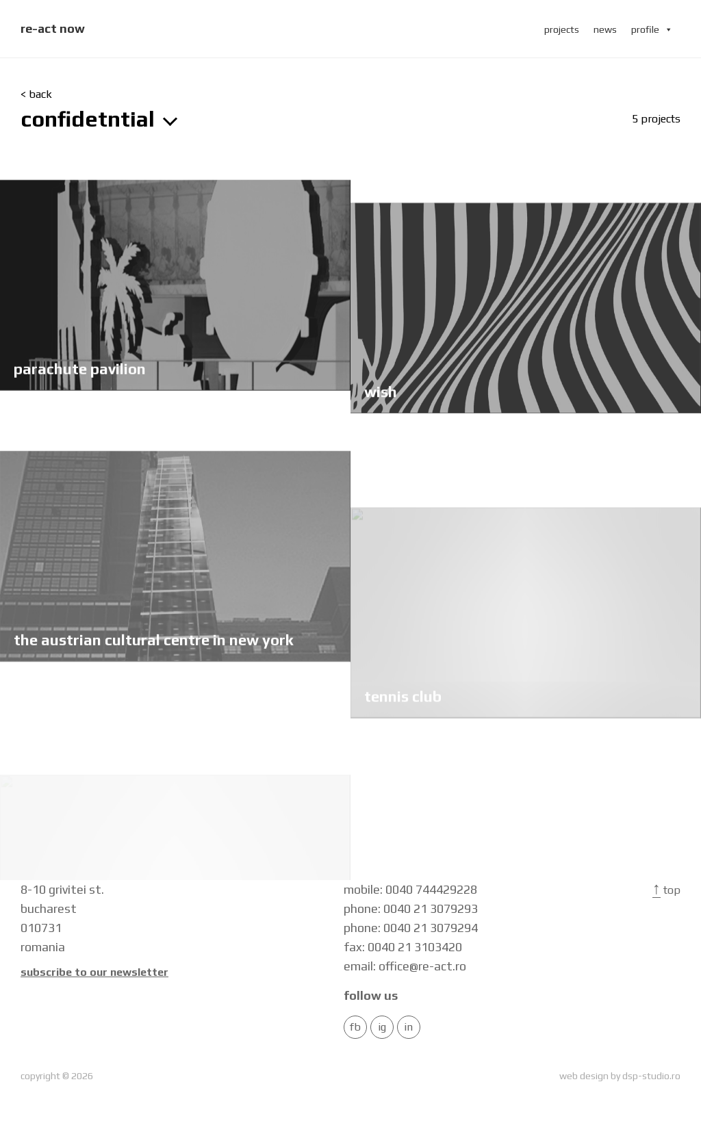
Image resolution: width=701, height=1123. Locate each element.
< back (36, 94)
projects (561, 29)
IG (382, 1027)
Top (666, 889)
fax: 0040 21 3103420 (403, 947)
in (408, 1027)
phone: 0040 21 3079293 (411, 908)
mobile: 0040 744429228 (410, 889)
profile (652, 29)
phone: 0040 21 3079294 (411, 927)
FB (355, 1027)
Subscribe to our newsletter (94, 972)
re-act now (53, 28)
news (605, 29)
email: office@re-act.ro (405, 966)
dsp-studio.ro (651, 1075)
